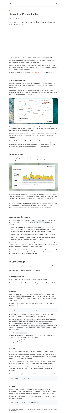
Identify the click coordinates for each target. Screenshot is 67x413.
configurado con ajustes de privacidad (30, 265)
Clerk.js (37, 72)
